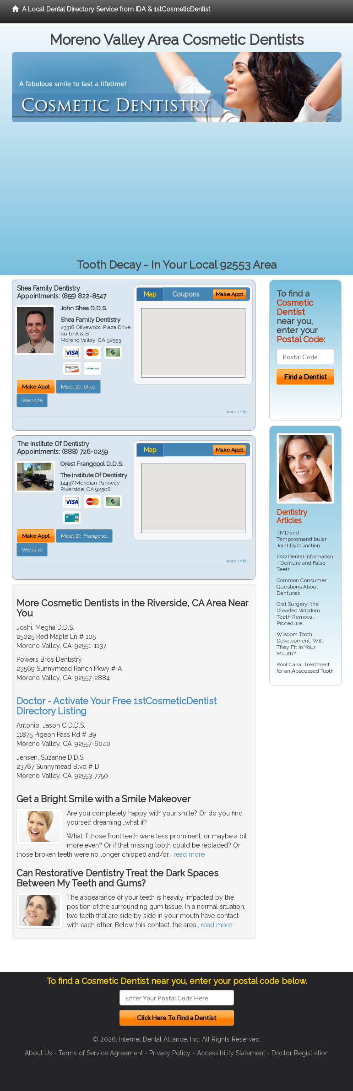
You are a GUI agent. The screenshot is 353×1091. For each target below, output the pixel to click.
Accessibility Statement (231, 1053)
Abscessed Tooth (313, 671)
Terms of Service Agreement (101, 1053)
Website (32, 400)
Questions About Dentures (297, 589)
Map (150, 294)
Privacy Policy (169, 1053)
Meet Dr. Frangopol (84, 536)
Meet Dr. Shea (78, 386)
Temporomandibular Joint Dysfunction (301, 542)
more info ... (237, 411)
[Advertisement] (177, 191)
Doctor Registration (300, 1053)
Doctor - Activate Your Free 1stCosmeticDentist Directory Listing (116, 706)
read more (189, 854)
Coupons (186, 294)
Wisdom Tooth (294, 634)
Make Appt (35, 386)
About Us (38, 1053)
